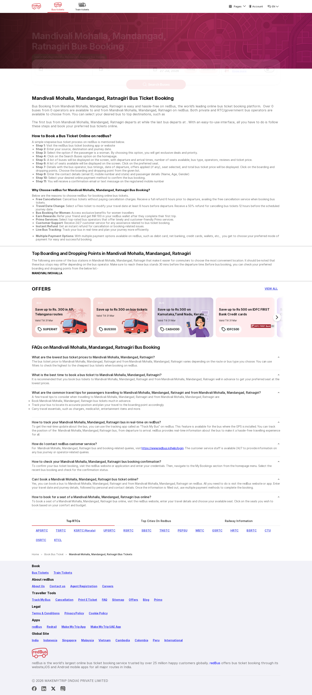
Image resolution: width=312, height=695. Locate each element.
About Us (38, 586)
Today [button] (190, 65)
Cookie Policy (98, 613)
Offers (133, 599)
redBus (37, 626)
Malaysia (87, 640)
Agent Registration (83, 586)
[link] (61, 317)
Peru (156, 640)
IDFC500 (230, 329)
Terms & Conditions (46, 613)
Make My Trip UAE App (106, 626)
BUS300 (107, 329)
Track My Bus (41, 599)
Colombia (141, 640)
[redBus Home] (36, 6)
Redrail (52, 626)
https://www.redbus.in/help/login (162, 448)
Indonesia (50, 640)
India (35, 640)
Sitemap (118, 599)
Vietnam (104, 640)
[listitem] (39, 303)
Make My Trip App (73, 626)
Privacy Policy (74, 613)
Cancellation (64, 599)
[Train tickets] (82, 6)
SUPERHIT (47, 329)
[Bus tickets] (57, 6)
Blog (146, 599)
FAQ (104, 599)
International (173, 640)
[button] (63, 65)
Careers (108, 586)
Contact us (57, 586)
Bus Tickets (40, 572)
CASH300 (169, 329)
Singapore (69, 640)
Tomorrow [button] (208, 65)
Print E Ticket (87, 599)
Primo (158, 599)
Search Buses (156, 81)
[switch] (269, 65)
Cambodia (122, 640)
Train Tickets (63, 572)
